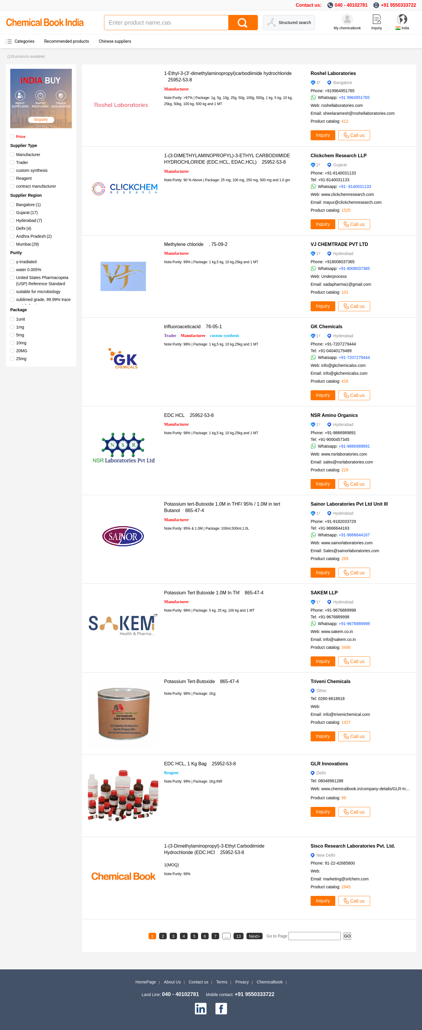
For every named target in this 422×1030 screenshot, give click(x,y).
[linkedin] (201, 1008)
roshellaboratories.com (342, 105)
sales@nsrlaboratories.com (348, 462)
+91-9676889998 (354, 623)
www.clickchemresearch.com (347, 194)
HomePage (145, 982)
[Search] (243, 22)
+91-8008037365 (354, 268)
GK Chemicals (326, 326)
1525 (345, 210)
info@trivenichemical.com (346, 714)
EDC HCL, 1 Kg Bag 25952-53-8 (200, 763)
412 (344, 121)
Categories (24, 41)
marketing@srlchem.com (346, 879)
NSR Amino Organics (334, 415)
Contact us (198, 982)
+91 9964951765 (354, 97)
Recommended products (66, 41)
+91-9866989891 (354, 446)
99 (343, 797)
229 (344, 470)
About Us (172, 982)
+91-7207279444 (354, 357)
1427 (345, 722)
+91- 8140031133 (355, 186)
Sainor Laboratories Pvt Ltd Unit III (349, 504)
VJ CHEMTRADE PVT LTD (339, 244)
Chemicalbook (270, 982)
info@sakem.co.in (339, 639)
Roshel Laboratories (333, 73)
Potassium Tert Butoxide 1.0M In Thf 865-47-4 (213, 592)
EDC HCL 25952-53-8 (189, 415)
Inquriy (376, 28)
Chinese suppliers (115, 41)
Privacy (242, 982)
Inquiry (323, 135)
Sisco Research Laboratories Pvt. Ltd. (353, 845)
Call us (354, 135)
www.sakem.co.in (337, 631)
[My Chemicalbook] (347, 19)
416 (344, 381)
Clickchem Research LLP (339, 155)
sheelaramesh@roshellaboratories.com (359, 113)
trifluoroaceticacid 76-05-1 (193, 326)
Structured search (295, 22)
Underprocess (334, 276)
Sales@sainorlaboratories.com (351, 550)
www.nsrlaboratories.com (344, 454)
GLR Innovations (329, 763)
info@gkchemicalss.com (343, 365)
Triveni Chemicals (330, 681)
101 (344, 292)
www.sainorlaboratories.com (346, 542)
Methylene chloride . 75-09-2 (195, 244)
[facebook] (221, 1008)
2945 (345, 886)
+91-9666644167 (354, 535)
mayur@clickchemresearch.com (352, 202)
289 (344, 558)
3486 (345, 647)
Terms (221, 982)
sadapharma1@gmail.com (347, 284)
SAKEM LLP (324, 592)
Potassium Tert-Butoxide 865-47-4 (201, 681)
